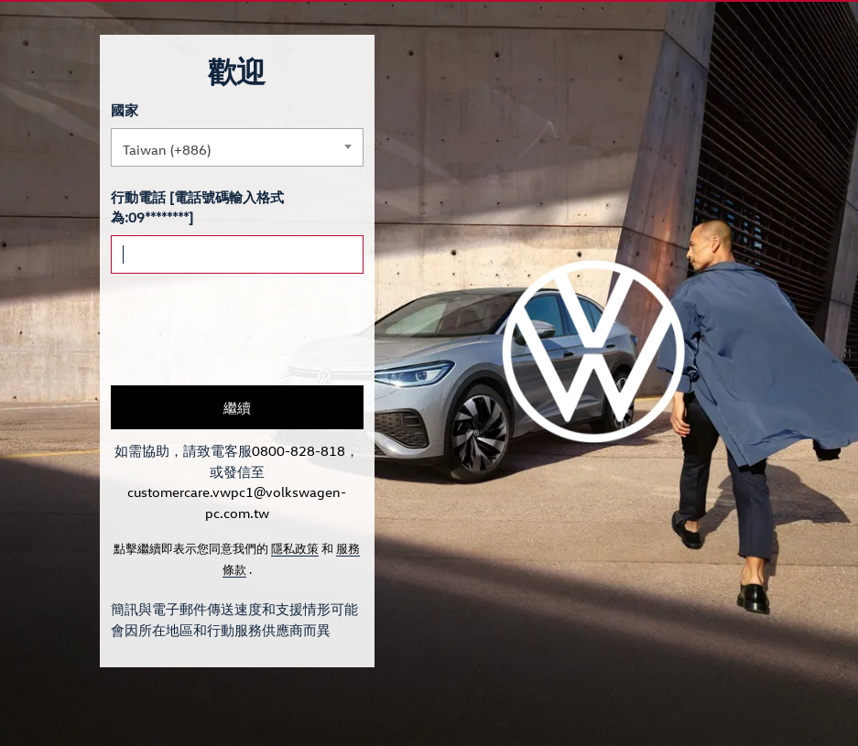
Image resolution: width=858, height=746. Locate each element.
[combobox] (237, 147)
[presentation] (250, 329)
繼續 (237, 407)
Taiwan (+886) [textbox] (167, 149)
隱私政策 (295, 548)
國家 (124, 110)
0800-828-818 (298, 450)
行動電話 (138, 197)
